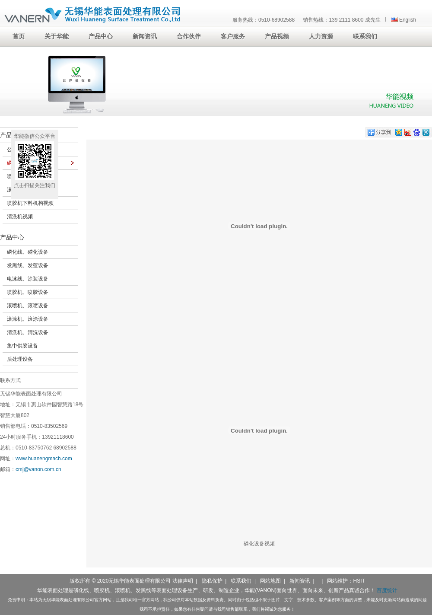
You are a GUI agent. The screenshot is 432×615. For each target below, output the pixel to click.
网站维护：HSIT (346, 581)
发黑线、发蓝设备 (27, 265)
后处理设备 (20, 359)
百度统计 (387, 590)
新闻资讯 (299, 581)
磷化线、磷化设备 (27, 252)
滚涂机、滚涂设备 (27, 319)
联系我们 (241, 581)
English (403, 20)
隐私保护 (212, 581)
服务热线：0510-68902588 (263, 20)
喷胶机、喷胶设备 (27, 292)
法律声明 (182, 581)
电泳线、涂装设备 (27, 279)
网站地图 (270, 581)
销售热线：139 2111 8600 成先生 (341, 20)
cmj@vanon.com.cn (38, 469)
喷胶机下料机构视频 (30, 203)
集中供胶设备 (22, 346)
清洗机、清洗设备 (27, 332)
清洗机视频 (20, 216)
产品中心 (12, 237)
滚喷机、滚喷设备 (27, 306)
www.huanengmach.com (44, 459)
